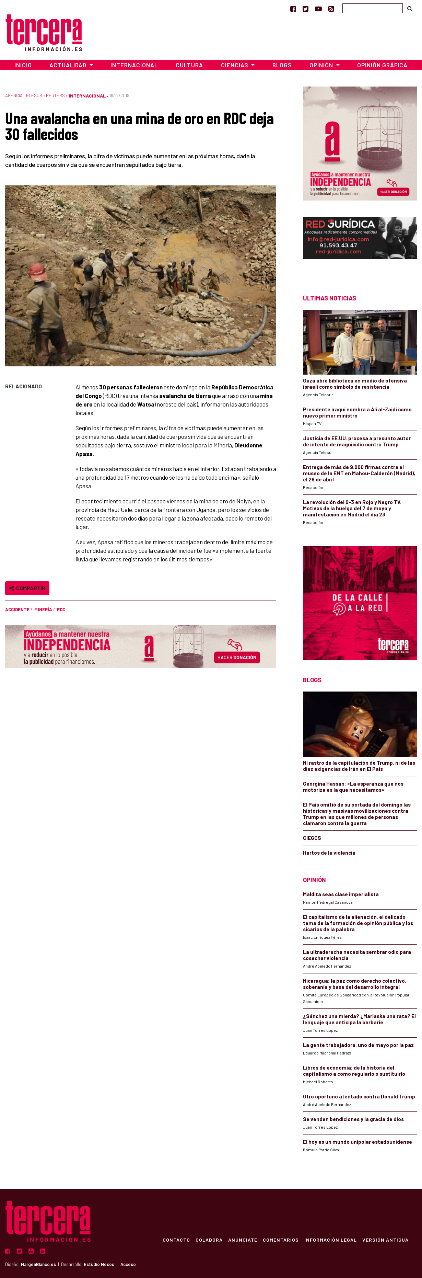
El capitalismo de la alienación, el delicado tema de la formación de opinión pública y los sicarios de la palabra (358, 923)
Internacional (134, 64)
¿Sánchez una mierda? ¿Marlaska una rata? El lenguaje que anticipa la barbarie (359, 1019)
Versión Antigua (385, 1239)
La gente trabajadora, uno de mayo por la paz (358, 1045)
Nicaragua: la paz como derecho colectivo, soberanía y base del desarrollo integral (354, 984)
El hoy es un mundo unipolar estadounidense (357, 1142)
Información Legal (330, 1239)
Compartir (27, 588)
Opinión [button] (322, 64)
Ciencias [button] (235, 64)
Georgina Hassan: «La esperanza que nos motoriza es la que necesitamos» (353, 786)
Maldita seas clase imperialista (341, 894)
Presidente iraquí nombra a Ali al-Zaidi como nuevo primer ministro (357, 412)
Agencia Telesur (23, 95)
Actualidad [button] (68, 64)
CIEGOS (312, 838)
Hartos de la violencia (329, 852)
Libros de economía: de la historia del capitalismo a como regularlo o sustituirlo (354, 1070)
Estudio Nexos (99, 1264)
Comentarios (281, 1239)
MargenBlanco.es (38, 1264)
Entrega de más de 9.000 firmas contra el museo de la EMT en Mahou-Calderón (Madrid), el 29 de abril (359, 473)
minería (43, 609)
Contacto (176, 1239)
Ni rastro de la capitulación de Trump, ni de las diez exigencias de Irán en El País (359, 766)
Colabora (209, 1239)
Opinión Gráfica (382, 64)
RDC (61, 609)
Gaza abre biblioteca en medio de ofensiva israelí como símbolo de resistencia (355, 383)
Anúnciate (242, 1239)
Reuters (55, 95)
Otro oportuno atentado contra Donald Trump (359, 1096)
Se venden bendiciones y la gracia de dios (353, 1119)
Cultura (189, 64)
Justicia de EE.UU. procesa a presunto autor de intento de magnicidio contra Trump (357, 441)
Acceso (128, 1264)
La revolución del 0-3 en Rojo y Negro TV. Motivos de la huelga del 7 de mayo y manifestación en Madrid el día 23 (352, 508)
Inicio (23, 64)
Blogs (282, 64)
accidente (17, 609)
